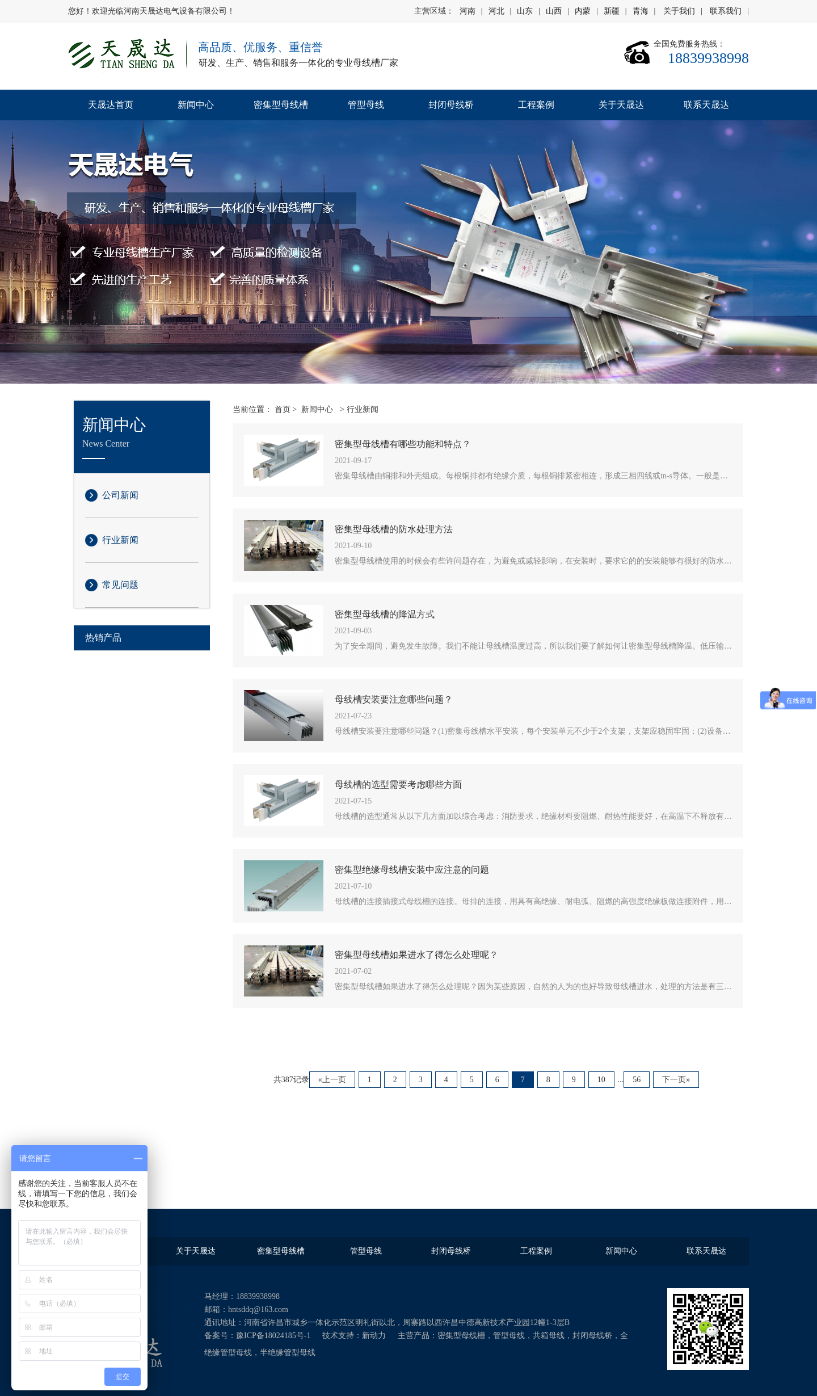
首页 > (286, 409)
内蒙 (583, 11)
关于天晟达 (621, 105)
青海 (640, 11)
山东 (525, 11)
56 (637, 1079)
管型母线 (366, 105)
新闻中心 (196, 105)
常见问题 (120, 585)
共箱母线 (549, 1335)
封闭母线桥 (451, 105)
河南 (467, 11)
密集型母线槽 (281, 105)
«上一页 (332, 1079)
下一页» (676, 1079)
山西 (554, 11)
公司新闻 (120, 495)
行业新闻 (120, 540)
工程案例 (536, 105)
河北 (496, 11)
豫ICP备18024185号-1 (273, 1335)
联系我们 (726, 11)
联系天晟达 (706, 105)
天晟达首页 (110, 105)
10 (601, 1079)
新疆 (612, 11)
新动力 (374, 1335)
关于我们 (679, 11)
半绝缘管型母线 (287, 1352)
